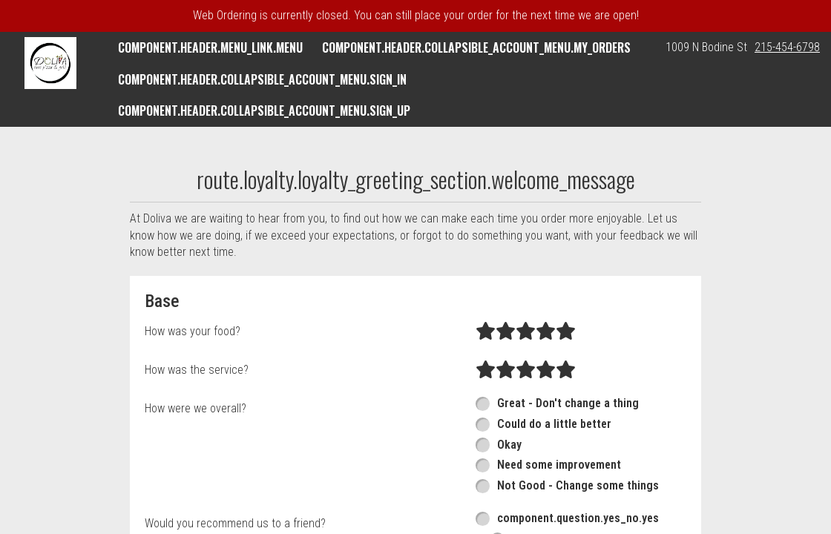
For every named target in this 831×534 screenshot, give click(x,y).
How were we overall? (195, 408)
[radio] (486, 331)
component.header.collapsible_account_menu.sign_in (262, 79)
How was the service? (197, 370)
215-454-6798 (787, 47)
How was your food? (192, 331)
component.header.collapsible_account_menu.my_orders (476, 47)
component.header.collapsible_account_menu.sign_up (264, 110)
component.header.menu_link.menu (210, 47)
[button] (50, 63)
